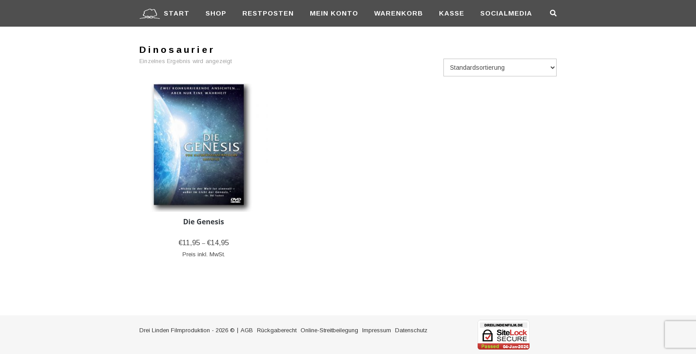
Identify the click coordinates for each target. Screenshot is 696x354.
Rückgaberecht (277, 330)
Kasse (451, 13)
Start (177, 13)
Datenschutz (411, 330)
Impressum (376, 330)
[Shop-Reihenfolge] (500, 67)
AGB (247, 330)
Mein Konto (334, 13)
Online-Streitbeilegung (329, 330)
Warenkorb (398, 13)
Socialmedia (506, 13)
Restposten (268, 13)
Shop (216, 13)
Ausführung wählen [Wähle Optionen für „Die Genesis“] (203, 267)
